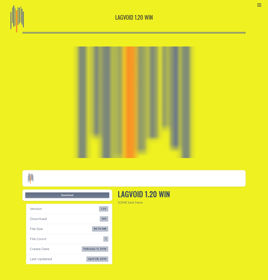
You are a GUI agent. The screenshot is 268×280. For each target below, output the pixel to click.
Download (67, 195)
